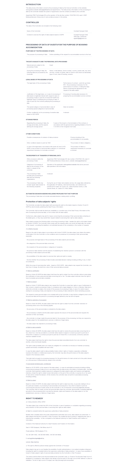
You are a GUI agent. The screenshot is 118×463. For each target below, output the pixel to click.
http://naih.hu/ (35, 442)
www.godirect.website (70, 164)
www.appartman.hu (44, 9)
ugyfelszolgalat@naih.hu (37, 438)
